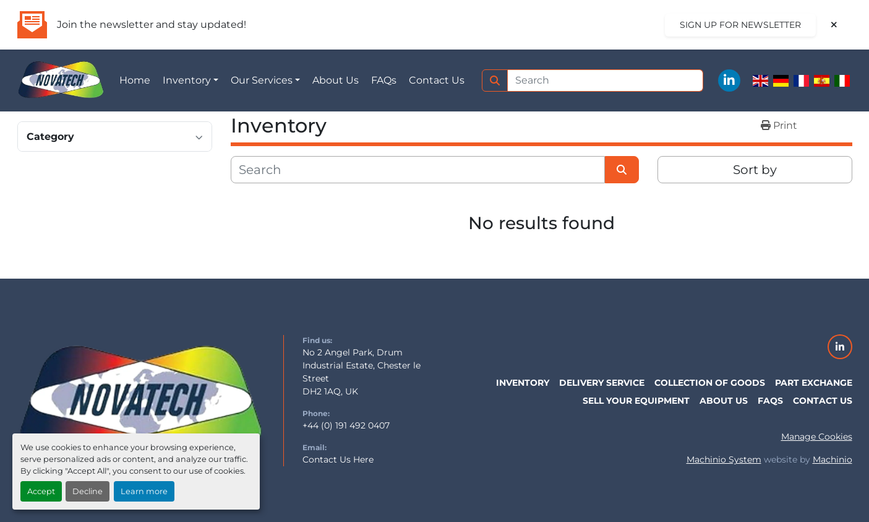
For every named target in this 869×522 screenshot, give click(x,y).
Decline (87, 491)
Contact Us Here (338, 459)
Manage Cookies (816, 436)
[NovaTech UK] (141, 399)
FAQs (383, 80)
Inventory (187, 80)
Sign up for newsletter (740, 24)
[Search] (605, 80)
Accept (41, 491)
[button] (190, 80)
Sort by (755, 169)
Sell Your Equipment (636, 400)
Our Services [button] (262, 80)
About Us (335, 80)
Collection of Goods (709, 382)
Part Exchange (813, 382)
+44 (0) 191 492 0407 (346, 425)
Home (134, 80)
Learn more (144, 491)
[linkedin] (729, 80)
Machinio (832, 459)
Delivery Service (601, 382)
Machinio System (724, 459)
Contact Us (436, 80)
